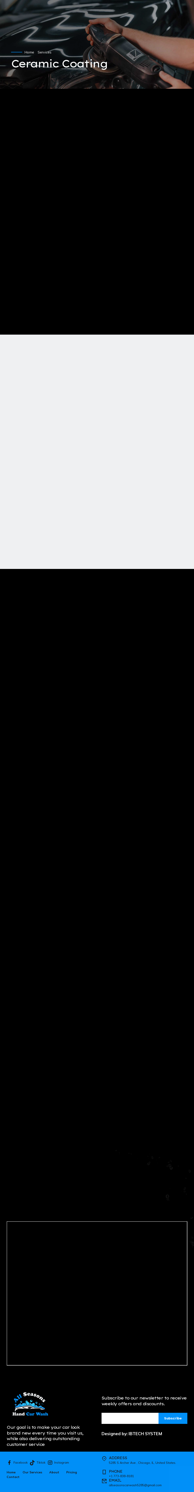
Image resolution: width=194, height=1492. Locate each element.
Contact (13, 1477)
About (54, 1472)
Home (29, 52)
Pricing (71, 1472)
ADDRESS (118, 1458)
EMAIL (115, 1480)
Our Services (32, 1472)
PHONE (115, 1471)
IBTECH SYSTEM (145, 1433)
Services (44, 52)
